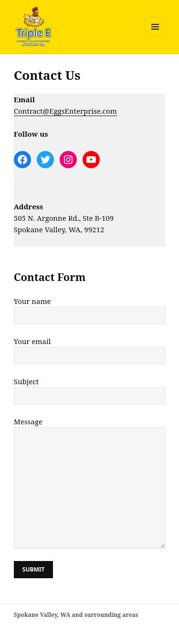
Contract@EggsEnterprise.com (65, 111)
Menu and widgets (155, 36)
